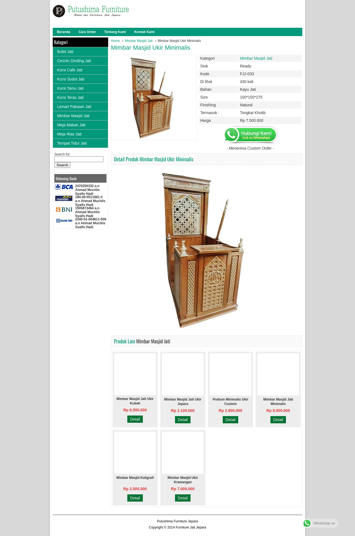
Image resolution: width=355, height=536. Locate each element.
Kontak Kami (144, 32)
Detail (135, 419)
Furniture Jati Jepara (191, 527)
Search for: (62, 154)
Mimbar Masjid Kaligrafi (135, 478)
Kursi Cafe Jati (69, 70)
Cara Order (87, 32)
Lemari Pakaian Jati (74, 106)
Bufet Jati (65, 51)
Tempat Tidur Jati (72, 143)
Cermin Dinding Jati (74, 61)
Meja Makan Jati (71, 125)
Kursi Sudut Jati (70, 79)
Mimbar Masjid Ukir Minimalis (150, 47)
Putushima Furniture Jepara (177, 521)
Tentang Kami (115, 32)
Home (115, 41)
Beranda (63, 32)
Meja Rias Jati (69, 134)
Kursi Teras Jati (70, 97)
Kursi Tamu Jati (70, 88)
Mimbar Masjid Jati (139, 41)
